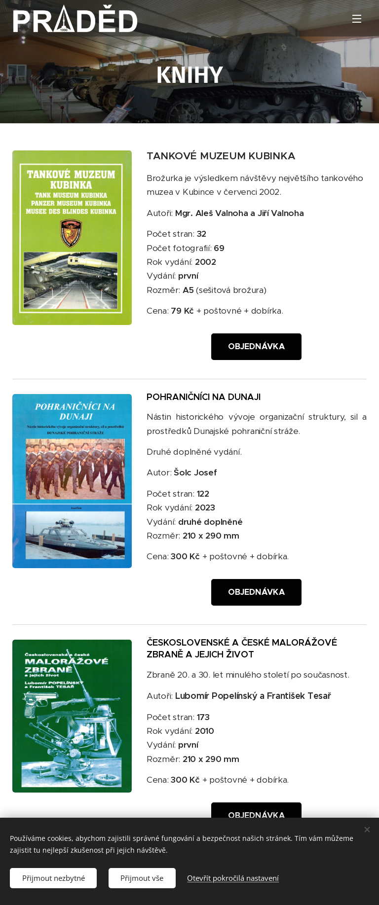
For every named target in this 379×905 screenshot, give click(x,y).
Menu (356, 18)
